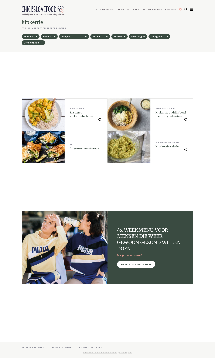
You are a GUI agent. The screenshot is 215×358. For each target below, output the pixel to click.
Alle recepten (104, 10)
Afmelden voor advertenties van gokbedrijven (107, 352)
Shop (136, 10)
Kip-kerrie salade (167, 146)
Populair (123, 10)
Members (170, 10)
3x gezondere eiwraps (84, 148)
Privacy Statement (34, 347)
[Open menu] (191, 9)
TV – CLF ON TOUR (152, 10)
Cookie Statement (61, 347)
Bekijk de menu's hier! (136, 264)
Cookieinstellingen (89, 347)
